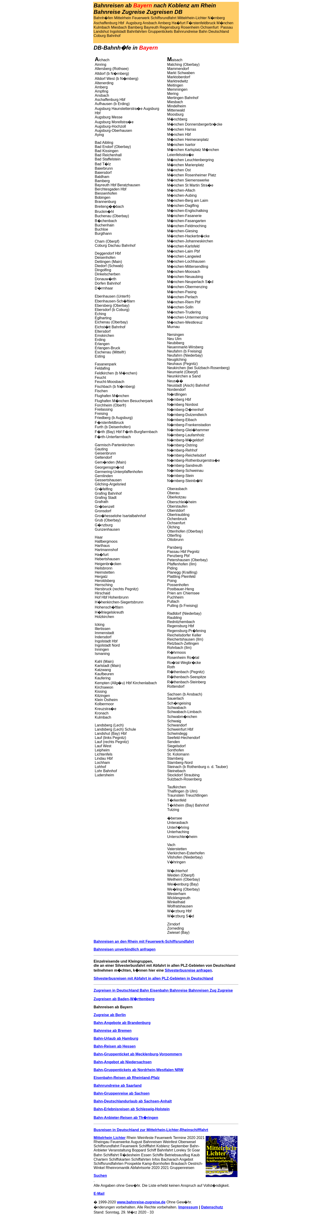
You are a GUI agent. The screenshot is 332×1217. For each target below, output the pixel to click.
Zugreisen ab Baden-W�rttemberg (124, 999)
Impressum (188, 1207)
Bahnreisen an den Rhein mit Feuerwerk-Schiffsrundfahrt (144, 941)
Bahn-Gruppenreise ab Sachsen (122, 1093)
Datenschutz (212, 1207)
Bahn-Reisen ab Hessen (115, 1046)
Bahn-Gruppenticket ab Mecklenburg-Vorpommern (138, 1054)
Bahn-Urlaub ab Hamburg (116, 1038)
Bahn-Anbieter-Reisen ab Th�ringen (126, 1118)
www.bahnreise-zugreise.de (141, 1202)
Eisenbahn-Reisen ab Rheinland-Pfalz (127, 1078)
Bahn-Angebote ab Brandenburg (122, 1023)
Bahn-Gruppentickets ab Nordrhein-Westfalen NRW (139, 1070)
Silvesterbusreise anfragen (188, 970)
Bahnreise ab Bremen (113, 1031)
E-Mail (99, 1194)
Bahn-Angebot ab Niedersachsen (123, 1062)
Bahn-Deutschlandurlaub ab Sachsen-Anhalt (133, 1101)
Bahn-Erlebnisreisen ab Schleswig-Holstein (132, 1109)
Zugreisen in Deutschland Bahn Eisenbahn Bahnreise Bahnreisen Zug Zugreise (163, 990)
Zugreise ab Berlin (110, 1015)
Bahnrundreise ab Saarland (118, 1085)
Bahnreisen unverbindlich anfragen (125, 949)
